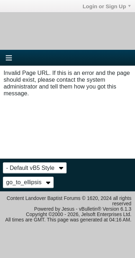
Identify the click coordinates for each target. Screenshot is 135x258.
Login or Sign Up (106, 6)
